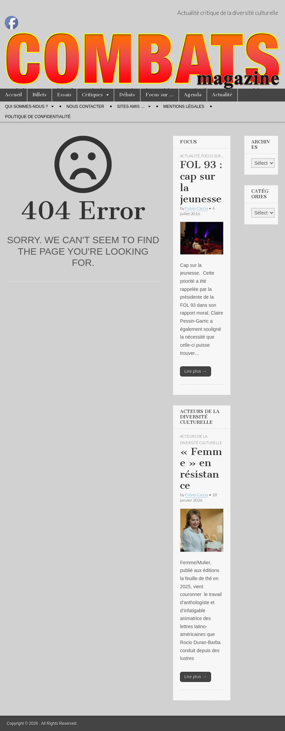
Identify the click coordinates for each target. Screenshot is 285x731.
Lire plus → (195, 371)
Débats (127, 95)
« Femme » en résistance (201, 469)
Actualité (222, 95)
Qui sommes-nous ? (26, 106)
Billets (39, 95)
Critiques (92, 95)
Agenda (193, 95)
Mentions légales (183, 106)
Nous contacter (85, 106)
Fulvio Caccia (196, 208)
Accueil (13, 95)
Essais (64, 95)
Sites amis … (131, 106)
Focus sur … (160, 95)
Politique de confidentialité (38, 116)
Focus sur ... (212, 156)
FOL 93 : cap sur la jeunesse (201, 182)
